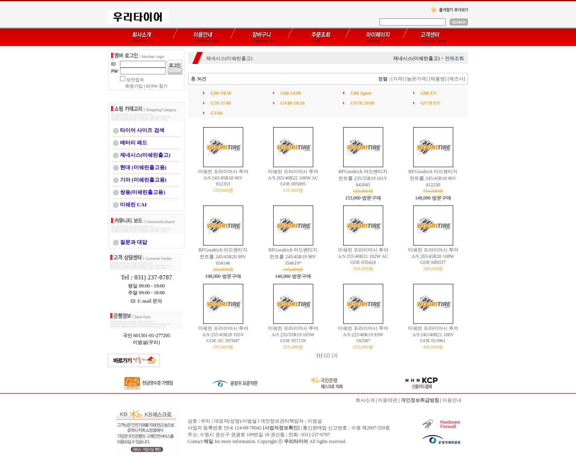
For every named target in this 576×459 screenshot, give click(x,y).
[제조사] (456, 79)
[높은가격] (416, 79)
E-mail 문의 (146, 301)
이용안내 (452, 400)
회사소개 (365, 400)
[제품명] (437, 79)
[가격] (397, 79)
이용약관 (387, 400)
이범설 (315, 421)
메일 (208, 441)
